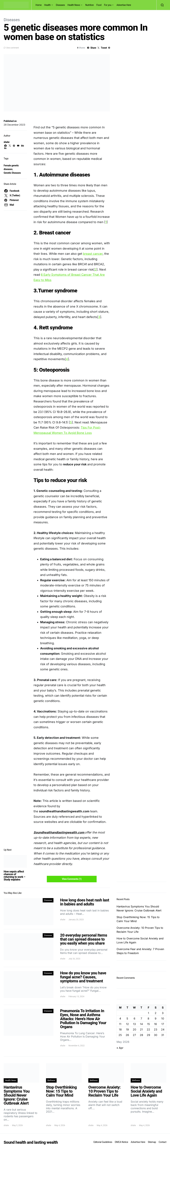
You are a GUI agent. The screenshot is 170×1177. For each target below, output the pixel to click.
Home (39, 5)
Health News (74, 5)
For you (107, 5)
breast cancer (93, 253)
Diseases (60, 5)
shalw (6, 142)
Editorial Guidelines (102, 1142)
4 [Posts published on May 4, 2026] (120, 1018)
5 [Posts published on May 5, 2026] (127, 1018)
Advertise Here (124, 5)
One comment (12, 48)
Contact (162, 1142)
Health (47, 5)
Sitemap (152, 1142)
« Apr (120, 1047)
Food (98, 5)
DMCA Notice (121, 1142)
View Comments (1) (72, 879)
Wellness (51, 1080)
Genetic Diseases (12, 172)
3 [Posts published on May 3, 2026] (163, 1013)
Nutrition (89, 5)
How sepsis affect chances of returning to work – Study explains (14, 875)
